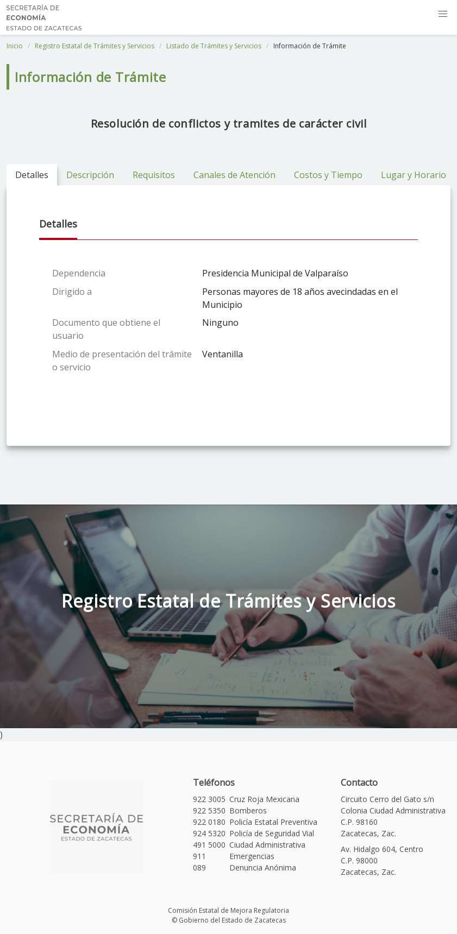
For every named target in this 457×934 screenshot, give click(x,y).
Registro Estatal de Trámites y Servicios (94, 46)
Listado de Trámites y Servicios (213, 46)
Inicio (15, 46)
